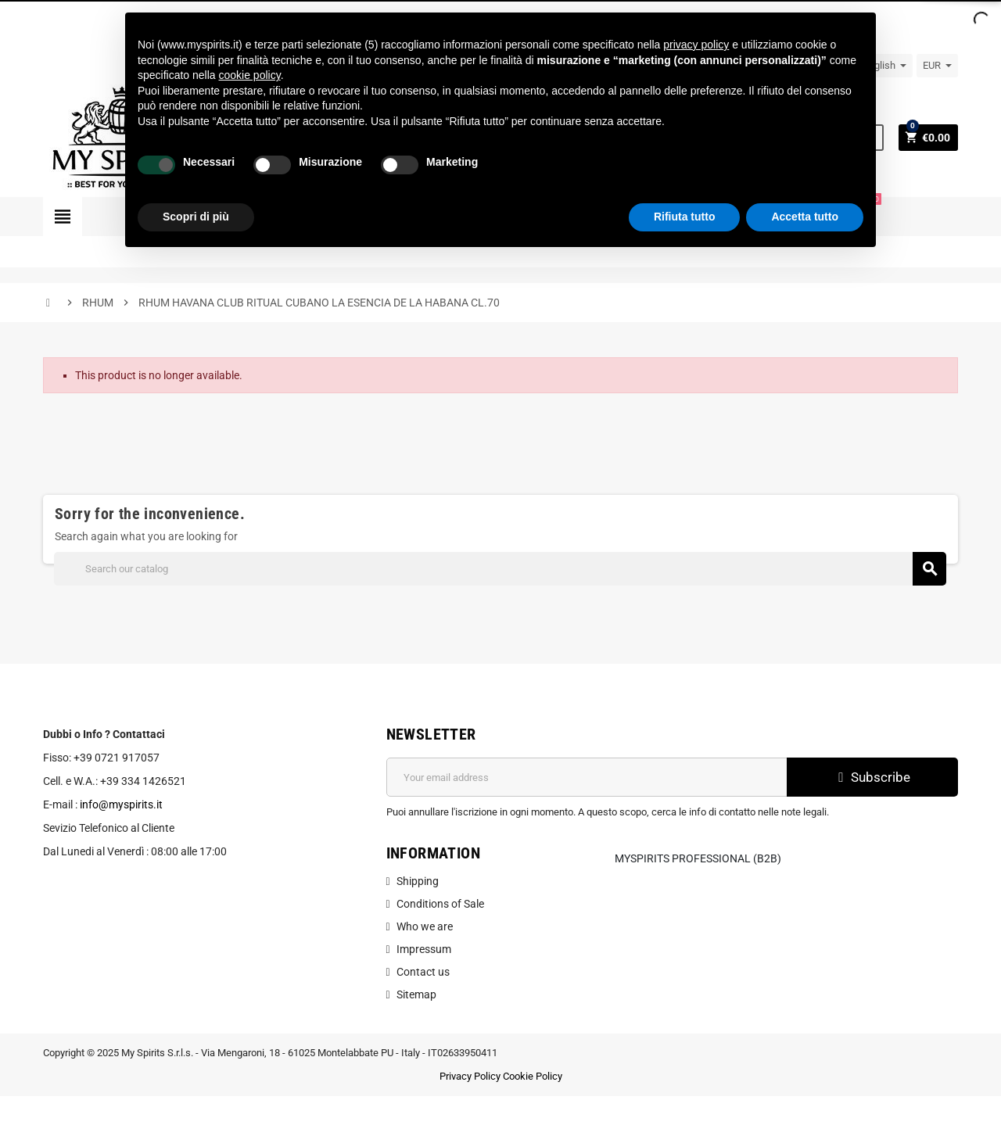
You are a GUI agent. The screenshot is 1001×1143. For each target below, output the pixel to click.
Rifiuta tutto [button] (685, 216)
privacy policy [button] (696, 44)
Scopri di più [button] (196, 216)
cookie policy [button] (250, 75)
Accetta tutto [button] (804, 216)
